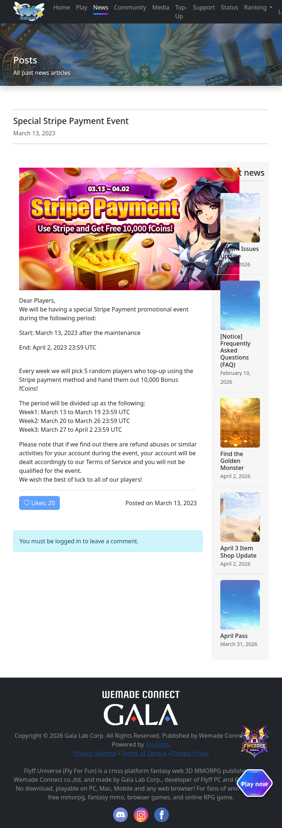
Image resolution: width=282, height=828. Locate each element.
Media (160, 7)
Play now (254, 784)
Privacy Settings (94, 753)
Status (229, 7)
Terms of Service (144, 753)
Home (61, 7)
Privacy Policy (190, 753)
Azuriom (157, 744)
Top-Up (181, 11)
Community (130, 7)
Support (204, 7)
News (100, 7)
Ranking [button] (256, 7)
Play (81, 7)
